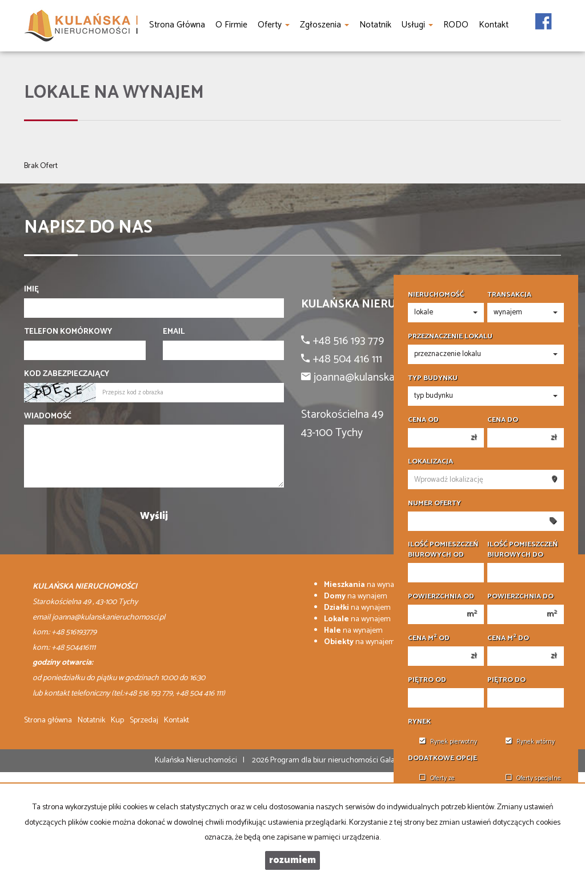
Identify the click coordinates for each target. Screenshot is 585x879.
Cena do (502, 420)
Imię (31, 289)
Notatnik (91, 720)
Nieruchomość (436, 295)
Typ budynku (433, 378)
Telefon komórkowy (68, 332)
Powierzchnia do (520, 597)
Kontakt (176, 720)
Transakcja (509, 295)
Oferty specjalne (533, 778)
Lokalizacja (430, 462)
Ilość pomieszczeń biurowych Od (443, 550)
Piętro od (427, 680)
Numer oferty (434, 503)
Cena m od (429, 638)
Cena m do (508, 638)
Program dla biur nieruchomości (325, 760)
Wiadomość (47, 416)
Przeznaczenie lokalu (450, 336)
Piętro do (506, 680)
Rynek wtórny (530, 742)
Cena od (423, 420)
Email (174, 332)
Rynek (419, 722)
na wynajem (365, 585)
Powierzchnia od (441, 597)
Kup (117, 720)
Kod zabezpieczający (66, 374)
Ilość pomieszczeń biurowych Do (522, 550)
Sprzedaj (144, 720)
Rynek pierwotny (448, 742)
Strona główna (48, 720)
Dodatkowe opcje (442, 758)
